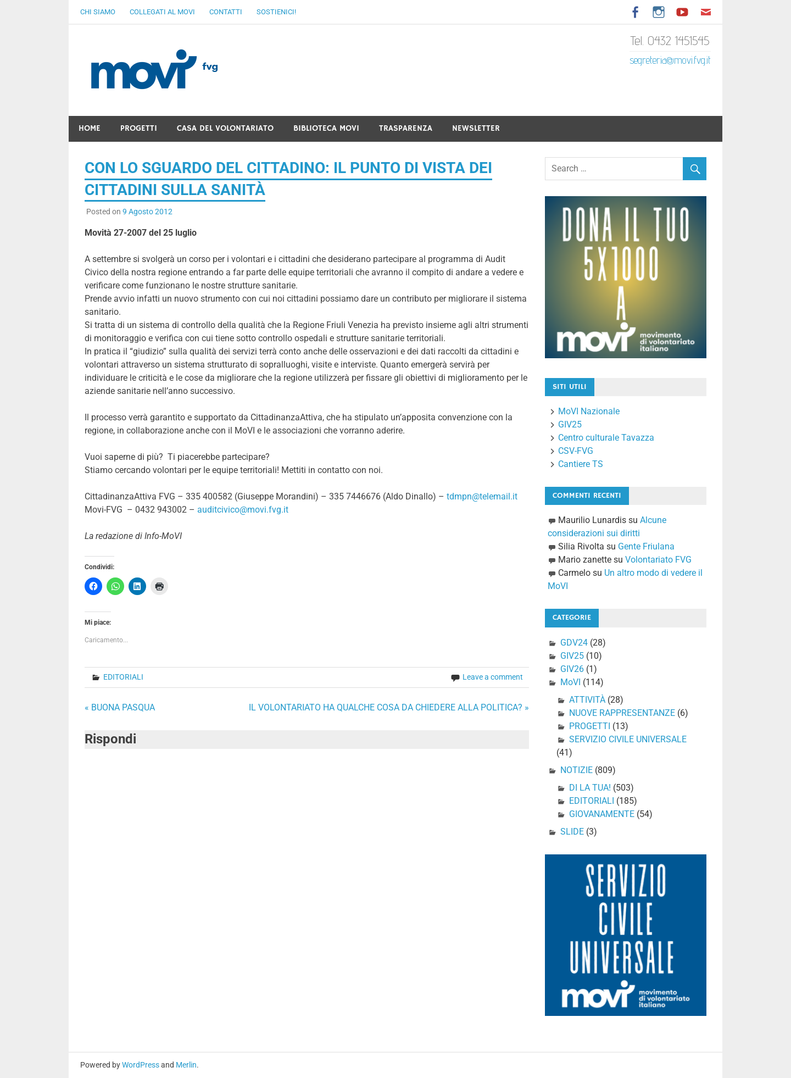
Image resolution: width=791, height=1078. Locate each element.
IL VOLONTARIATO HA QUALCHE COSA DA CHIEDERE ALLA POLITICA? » (389, 707)
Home (90, 128)
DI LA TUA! (590, 787)
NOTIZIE (576, 770)
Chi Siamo (97, 12)
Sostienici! (276, 12)
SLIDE (572, 831)
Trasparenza (405, 128)
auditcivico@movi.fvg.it (242, 509)
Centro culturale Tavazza (606, 437)
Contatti (225, 12)
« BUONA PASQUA (120, 707)
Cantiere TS (580, 464)
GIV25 (570, 424)
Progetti (138, 128)
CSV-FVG (575, 451)
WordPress (140, 1064)
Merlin (186, 1064)
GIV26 (572, 669)
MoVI (570, 682)
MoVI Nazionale (589, 411)
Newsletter (476, 128)
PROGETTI (589, 726)
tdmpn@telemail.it (482, 496)
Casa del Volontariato (225, 128)
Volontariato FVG (658, 559)
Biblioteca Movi (326, 128)
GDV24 (574, 642)
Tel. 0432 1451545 (670, 40)
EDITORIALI (123, 677)
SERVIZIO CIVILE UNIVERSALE (628, 739)
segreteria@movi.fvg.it (670, 60)
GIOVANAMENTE (601, 814)
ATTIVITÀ (587, 699)
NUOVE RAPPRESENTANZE (622, 713)
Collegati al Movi (162, 12)
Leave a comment (493, 677)
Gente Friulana (646, 546)
